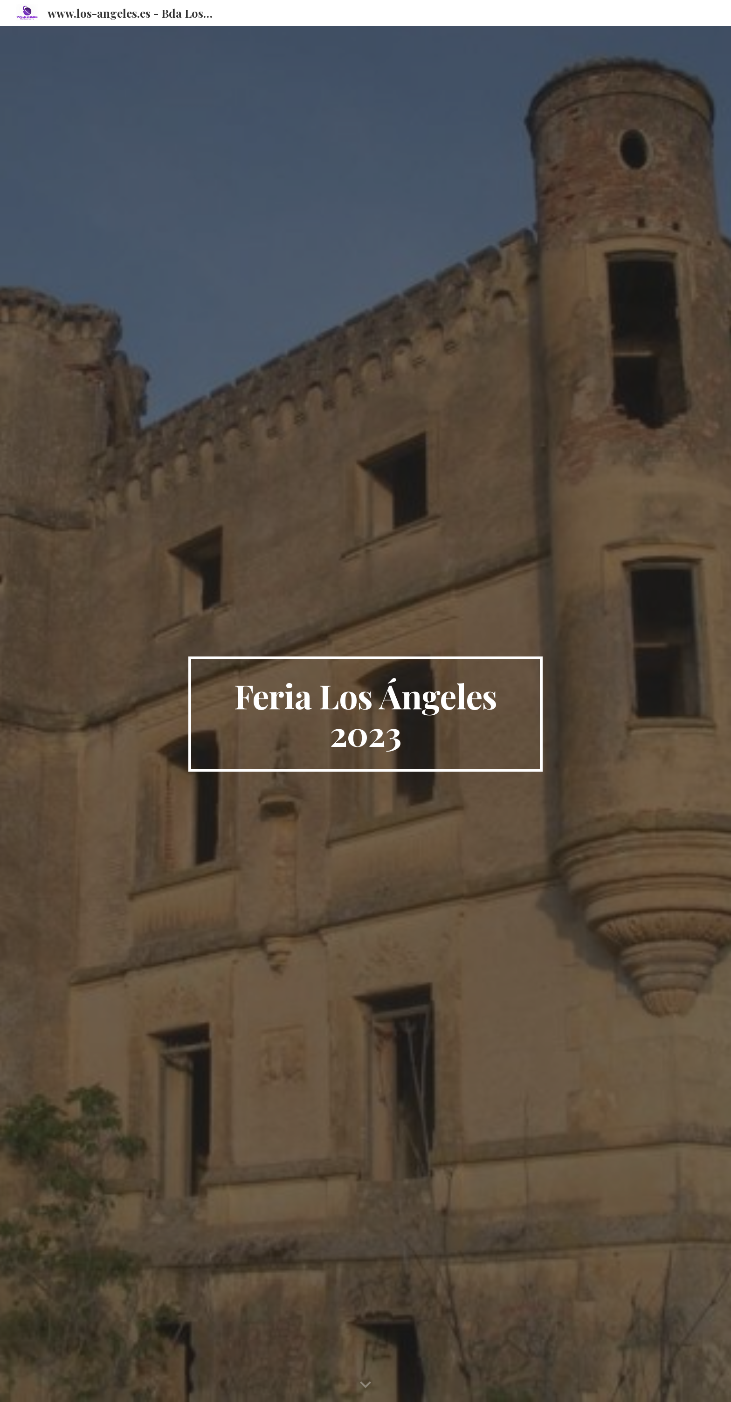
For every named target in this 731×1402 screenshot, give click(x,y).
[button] (365, 1385)
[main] (365, 714)
